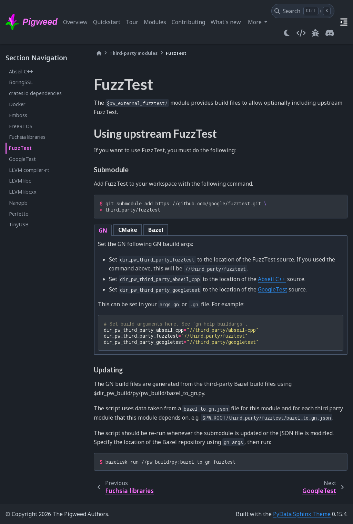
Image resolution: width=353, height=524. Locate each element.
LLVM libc (20, 180)
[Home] (99, 53)
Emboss (18, 115)
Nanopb (18, 202)
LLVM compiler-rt (29, 170)
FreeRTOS (20, 126)
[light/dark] (287, 33)
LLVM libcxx (23, 191)
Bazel (155, 230)
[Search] (302, 11)
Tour (132, 22)
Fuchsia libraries (27, 137)
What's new (226, 22)
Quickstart (106, 22)
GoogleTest (22, 159)
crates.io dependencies (35, 93)
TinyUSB (19, 224)
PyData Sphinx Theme (302, 514)
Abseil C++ (21, 71)
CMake (127, 230)
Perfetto (19, 213)
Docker (17, 104)
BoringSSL (21, 82)
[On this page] (344, 22)
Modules (155, 22)
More (255, 22)
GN (103, 230)
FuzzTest (20, 148)
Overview (75, 22)
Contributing (188, 22)
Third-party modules (134, 53)
